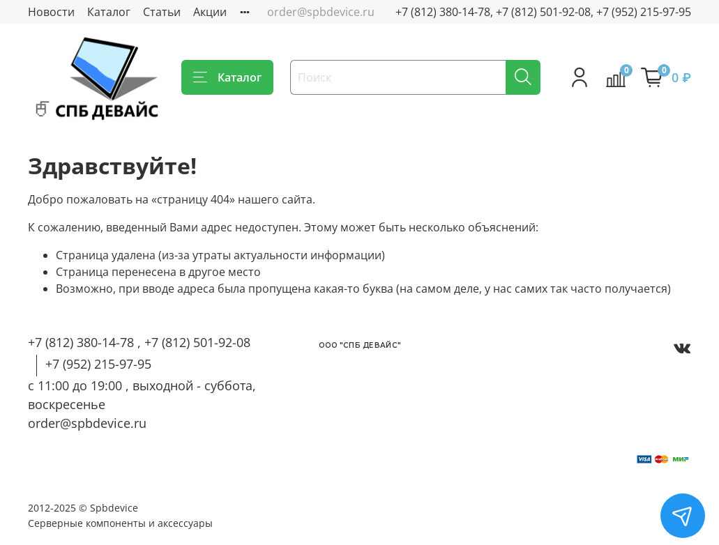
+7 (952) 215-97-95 (98, 363)
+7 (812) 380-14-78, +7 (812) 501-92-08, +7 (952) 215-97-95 (543, 12)
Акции (210, 12)
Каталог (108, 12)
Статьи (162, 12)
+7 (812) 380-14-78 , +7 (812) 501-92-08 (139, 342)
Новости (51, 12)
